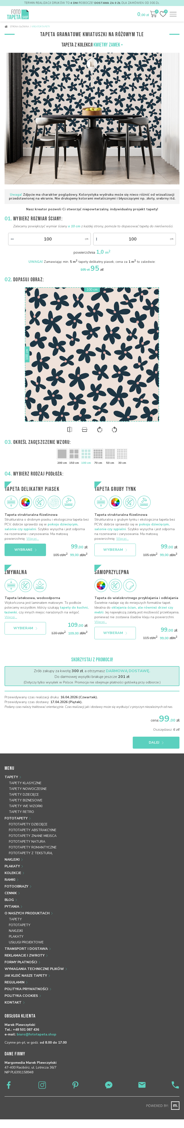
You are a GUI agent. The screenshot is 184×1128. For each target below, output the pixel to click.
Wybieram (115, 549)
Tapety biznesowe (25, 800)
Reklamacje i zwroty (25, 955)
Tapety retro (21, 812)
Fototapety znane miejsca (33, 836)
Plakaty (12, 866)
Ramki (10, 879)
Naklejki (12, 859)
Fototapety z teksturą (30, 853)
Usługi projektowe (26, 942)
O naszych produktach (27, 913)
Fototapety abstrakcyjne (32, 830)
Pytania (12, 906)
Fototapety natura (27, 841)
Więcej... (32, 538)
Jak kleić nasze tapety (26, 975)
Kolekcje (13, 873)
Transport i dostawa (26, 948)
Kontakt (13, 1002)
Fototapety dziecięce (28, 824)
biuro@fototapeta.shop (36, 1034)
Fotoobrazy (16, 886)
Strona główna (17, 26)
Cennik (11, 893)
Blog (9, 900)
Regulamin (14, 982)
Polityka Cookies (21, 995)
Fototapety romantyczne (33, 847)
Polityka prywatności (26, 989)
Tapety (11, 777)
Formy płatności (21, 962)
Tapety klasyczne (25, 783)
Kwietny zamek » (108, 45)
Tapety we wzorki (25, 806)
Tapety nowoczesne (28, 789)
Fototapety (16, 818)
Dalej (156, 742)
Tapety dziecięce (24, 794)
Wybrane (25, 549)
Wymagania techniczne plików (34, 969)
